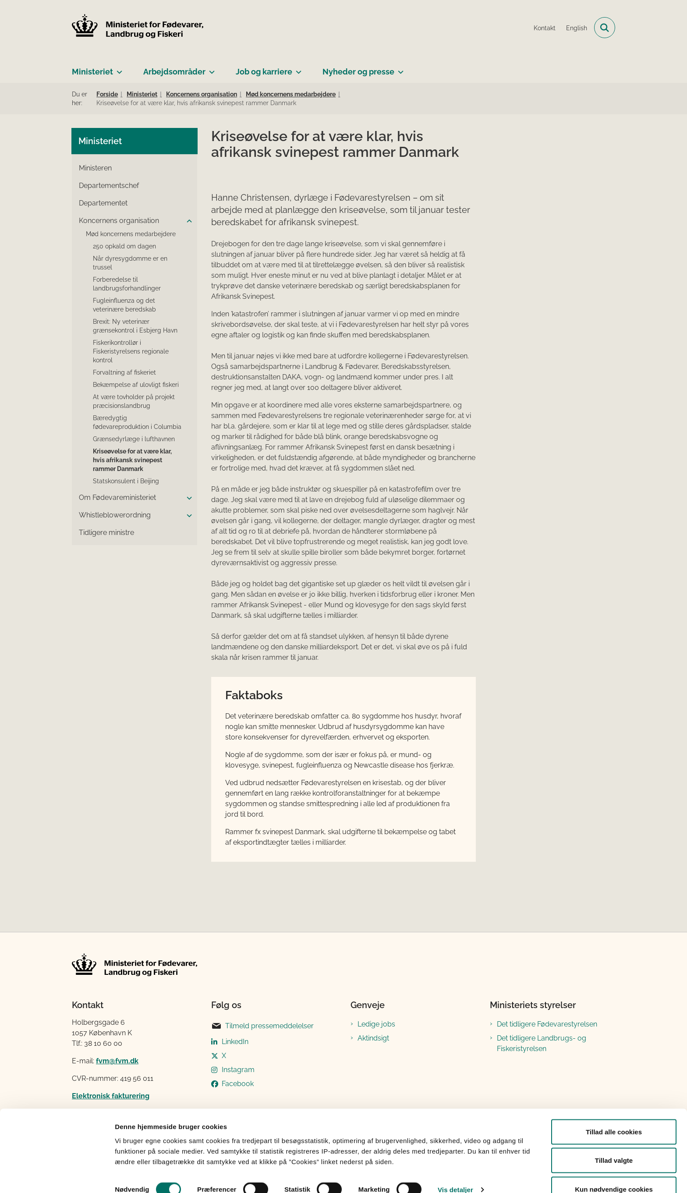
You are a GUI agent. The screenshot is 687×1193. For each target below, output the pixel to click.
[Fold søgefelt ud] (604, 27)
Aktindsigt (373, 1038)
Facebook (238, 1084)
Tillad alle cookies (614, 1112)
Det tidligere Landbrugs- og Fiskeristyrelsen (541, 1043)
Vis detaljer (455, 1170)
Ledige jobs (376, 1024)
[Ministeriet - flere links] (117, 68)
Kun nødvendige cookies (614, 1169)
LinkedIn (235, 1041)
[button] (187, 221)
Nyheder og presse (358, 71)
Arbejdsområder (174, 71)
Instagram (238, 1070)
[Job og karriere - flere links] (296, 68)
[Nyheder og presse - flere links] (399, 68)
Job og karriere (264, 71)
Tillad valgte (614, 1141)
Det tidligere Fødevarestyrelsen (547, 1024)
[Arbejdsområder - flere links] (210, 68)
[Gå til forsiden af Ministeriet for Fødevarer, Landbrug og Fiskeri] (137, 27)
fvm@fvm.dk (117, 1061)
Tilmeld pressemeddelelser (262, 1026)
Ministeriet (92, 71)
